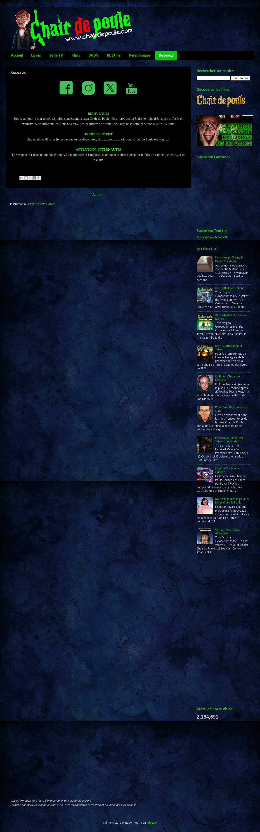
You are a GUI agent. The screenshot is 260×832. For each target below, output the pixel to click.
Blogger (152, 822)
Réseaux (166, 55)
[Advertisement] (215, 631)
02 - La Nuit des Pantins (229, 288)
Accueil (17, 55)
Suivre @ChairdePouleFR (212, 237)
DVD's (93, 55)
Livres (36, 55)
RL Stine (114, 55)
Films (75, 55)
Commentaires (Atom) (42, 204)
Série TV (56, 55)
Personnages (140, 55)
